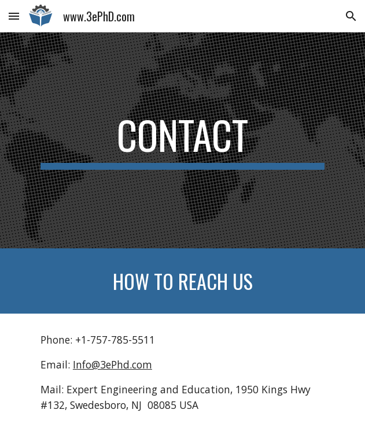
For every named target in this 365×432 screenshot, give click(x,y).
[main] (182, 140)
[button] (14, 16)
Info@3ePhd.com (112, 364)
